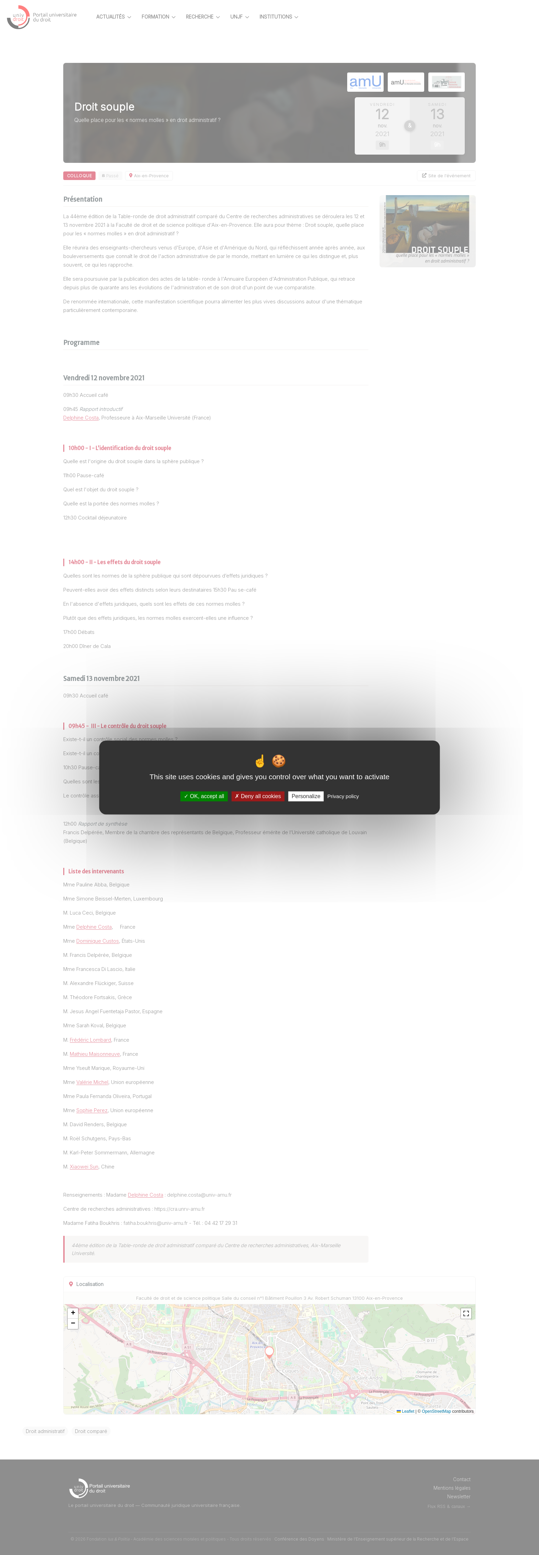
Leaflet (417, 1411)
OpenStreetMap (448, 1411)
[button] (85, 1313)
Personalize (306, 796)
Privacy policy (343, 796)
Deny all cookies (258, 796)
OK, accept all (204, 796)
